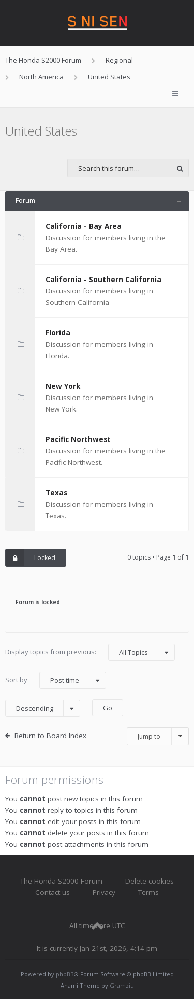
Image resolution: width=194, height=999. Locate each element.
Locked (30, 557)
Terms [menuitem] (148, 892)
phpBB (65, 974)
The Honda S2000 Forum (61, 881)
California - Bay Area (84, 226)
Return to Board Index (50, 735)
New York (63, 386)
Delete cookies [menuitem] (149, 881)
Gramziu (122, 985)
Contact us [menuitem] (52, 892)
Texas (56, 492)
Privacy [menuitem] (104, 892)
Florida (58, 332)
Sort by (55, 680)
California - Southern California (103, 279)
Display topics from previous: (90, 652)
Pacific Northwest (78, 439)
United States (41, 130)
